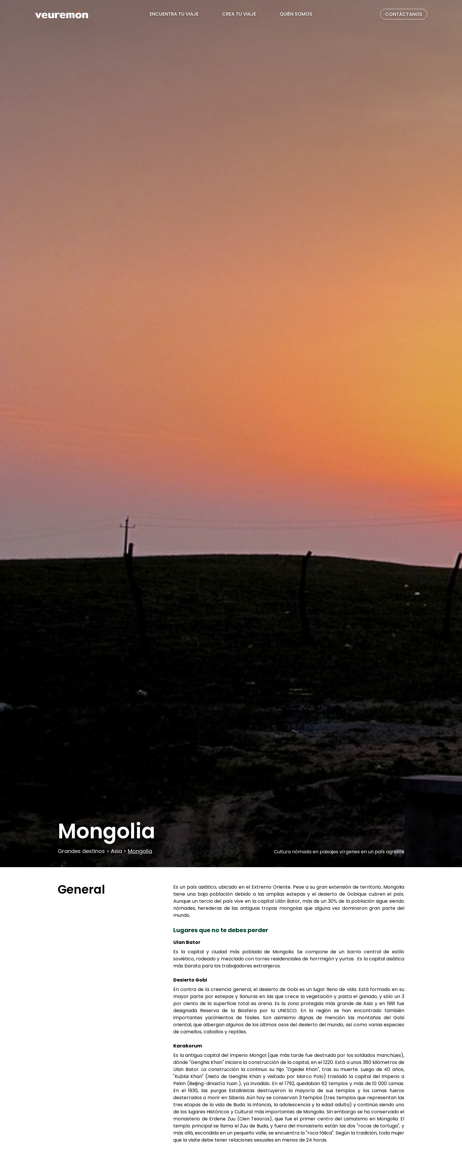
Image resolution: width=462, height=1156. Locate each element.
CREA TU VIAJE (239, 14)
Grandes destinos (82, 851)
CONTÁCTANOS (403, 14)
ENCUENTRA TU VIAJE (174, 14)
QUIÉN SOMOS (296, 14)
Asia (116, 851)
